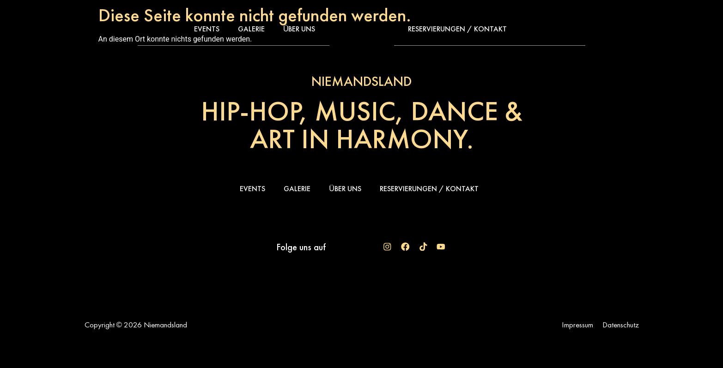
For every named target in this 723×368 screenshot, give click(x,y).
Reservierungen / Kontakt (457, 29)
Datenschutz (620, 325)
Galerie (251, 29)
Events (206, 29)
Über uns (299, 29)
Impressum (577, 325)
